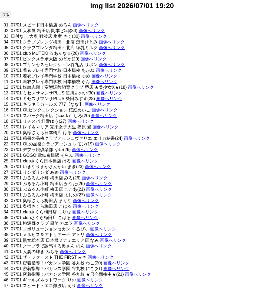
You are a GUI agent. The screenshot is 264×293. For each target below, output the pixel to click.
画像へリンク (86, 25)
